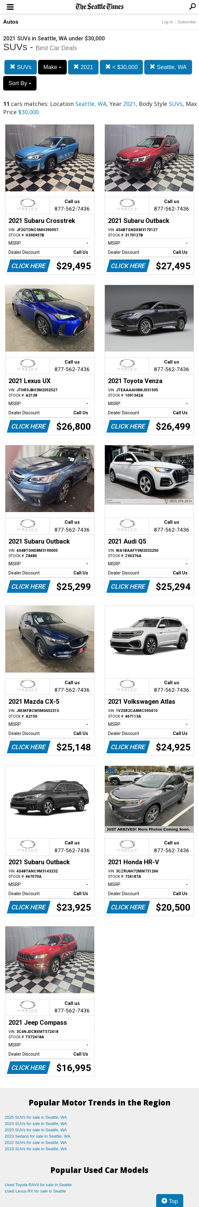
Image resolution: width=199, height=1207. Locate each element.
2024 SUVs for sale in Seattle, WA (36, 1123)
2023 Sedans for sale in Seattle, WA (37, 1136)
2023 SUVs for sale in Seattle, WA (36, 1130)
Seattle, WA (168, 67)
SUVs (20, 67)
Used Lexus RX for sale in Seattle (35, 1191)
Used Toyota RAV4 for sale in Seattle (38, 1184)
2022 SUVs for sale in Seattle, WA (36, 1142)
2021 (83, 67)
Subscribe (187, 22)
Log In (167, 22)
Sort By (20, 83)
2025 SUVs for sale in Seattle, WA (36, 1117)
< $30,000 (121, 67)
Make (52, 67)
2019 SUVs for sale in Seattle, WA (36, 1148)
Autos (10, 22)
